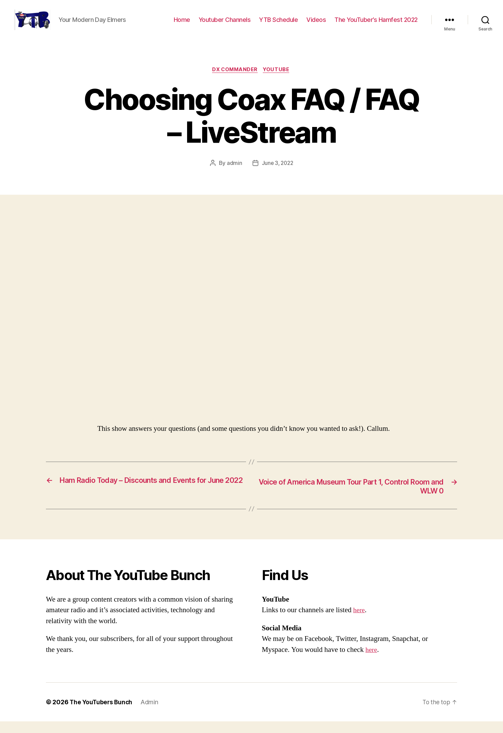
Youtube (278, 80)
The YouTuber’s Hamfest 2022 (376, 24)
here (359, 621)
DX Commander (234, 80)
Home (182, 24)
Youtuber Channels (225, 24)
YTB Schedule (278, 24)
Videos (316, 24)
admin (233, 174)
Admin (151, 713)
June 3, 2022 (277, 174)
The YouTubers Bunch (102, 713)
